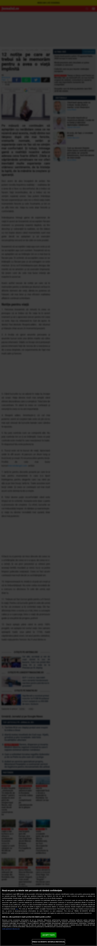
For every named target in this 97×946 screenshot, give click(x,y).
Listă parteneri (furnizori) (10, 929)
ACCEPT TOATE (48, 935)
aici (17, 909)
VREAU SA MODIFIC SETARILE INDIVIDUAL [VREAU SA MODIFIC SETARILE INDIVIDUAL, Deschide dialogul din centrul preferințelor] (48, 942)
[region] (48, 916)
